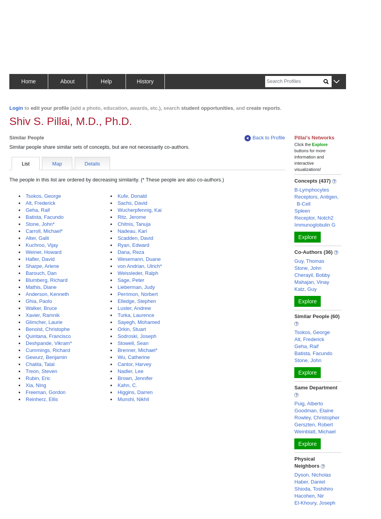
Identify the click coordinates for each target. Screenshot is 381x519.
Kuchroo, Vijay (42, 245)
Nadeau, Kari (132, 231)
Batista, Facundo (45, 217)
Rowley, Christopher (316, 417)
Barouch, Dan (41, 273)
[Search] (294, 81)
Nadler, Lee (130, 371)
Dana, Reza (130, 252)
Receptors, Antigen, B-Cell (316, 200)
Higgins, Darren (134, 392)
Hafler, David (40, 259)
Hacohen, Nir (309, 496)
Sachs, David (132, 203)
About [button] (67, 81)
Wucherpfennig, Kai (139, 210)
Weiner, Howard (43, 252)
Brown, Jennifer (134, 378)
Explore (307, 237)
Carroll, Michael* (44, 231)
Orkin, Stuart (131, 329)
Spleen (302, 211)
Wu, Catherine (133, 357)
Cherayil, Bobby (312, 275)
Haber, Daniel (309, 482)
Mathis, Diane (41, 287)
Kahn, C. (127, 385)
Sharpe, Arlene (42, 266)
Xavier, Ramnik (42, 315)
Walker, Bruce (41, 308)
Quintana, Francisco (48, 336)
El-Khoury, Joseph (314, 503)
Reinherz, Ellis (42, 399)
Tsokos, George (43, 196)
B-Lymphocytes (311, 190)
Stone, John (307, 268)
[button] (336, 82)
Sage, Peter (130, 280)
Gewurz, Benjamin (46, 357)
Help (106, 81)
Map (57, 164)
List (26, 164)
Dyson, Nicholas (312, 475)
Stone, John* (40, 224)
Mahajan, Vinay (311, 282)
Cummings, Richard (48, 350)
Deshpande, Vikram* (49, 343)
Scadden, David (135, 238)
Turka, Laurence (135, 315)
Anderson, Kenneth (47, 294)
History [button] (145, 81)
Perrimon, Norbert (137, 294)
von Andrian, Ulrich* (139, 266)
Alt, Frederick (41, 203)
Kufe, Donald (132, 196)
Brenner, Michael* (137, 350)
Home (28, 81)
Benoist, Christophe (48, 329)
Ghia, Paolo (39, 301)
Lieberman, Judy (136, 287)
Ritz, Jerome (131, 217)
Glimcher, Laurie (44, 322)
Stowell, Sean (133, 343)
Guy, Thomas (309, 261)
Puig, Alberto (308, 403)
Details (92, 164)
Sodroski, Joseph (136, 336)
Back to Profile (265, 138)
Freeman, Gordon (46, 392)
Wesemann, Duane (139, 259)
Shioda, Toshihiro (313, 489)
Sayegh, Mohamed (138, 322)
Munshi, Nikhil (133, 399)
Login (16, 108)
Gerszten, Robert (313, 425)
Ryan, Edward (133, 245)
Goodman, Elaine (313, 410)
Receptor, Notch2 (313, 218)
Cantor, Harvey (134, 364)
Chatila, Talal (40, 364)
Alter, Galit (37, 238)
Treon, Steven (41, 371)
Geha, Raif (38, 210)
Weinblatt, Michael (315, 432)
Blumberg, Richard (47, 280)
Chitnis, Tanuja (133, 224)
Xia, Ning (36, 385)
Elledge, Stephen (136, 301)
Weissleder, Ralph (137, 273)
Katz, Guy (305, 289)
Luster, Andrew (134, 308)
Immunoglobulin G (315, 225)
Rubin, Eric (38, 378)
